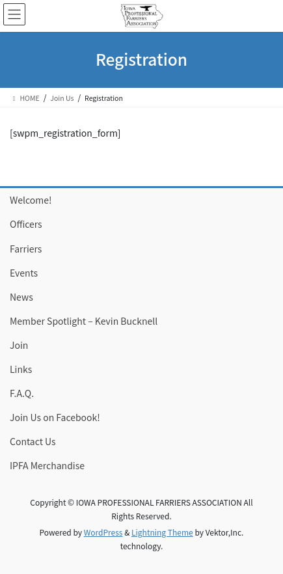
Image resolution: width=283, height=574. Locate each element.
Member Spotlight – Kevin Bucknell (83, 320)
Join (19, 344)
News (21, 296)
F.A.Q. (22, 393)
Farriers (26, 248)
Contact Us (33, 441)
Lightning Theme (162, 532)
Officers (26, 223)
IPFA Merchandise (47, 465)
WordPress (103, 532)
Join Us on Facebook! (55, 417)
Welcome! (31, 199)
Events (24, 272)
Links (21, 369)
